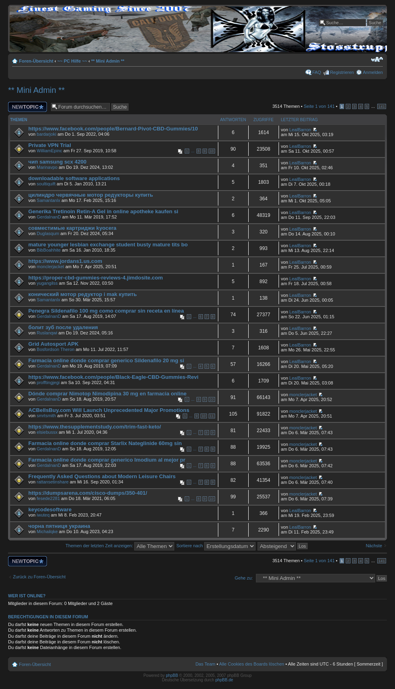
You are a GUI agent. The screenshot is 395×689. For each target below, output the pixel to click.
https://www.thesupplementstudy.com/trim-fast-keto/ (94, 427)
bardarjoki (46, 134)
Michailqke (47, 531)
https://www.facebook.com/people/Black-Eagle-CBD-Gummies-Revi (113, 377)
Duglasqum (48, 233)
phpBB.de (224, 680)
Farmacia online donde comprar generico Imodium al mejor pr (106, 460)
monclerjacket (50, 266)
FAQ (316, 72)
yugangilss (47, 283)
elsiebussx (47, 432)
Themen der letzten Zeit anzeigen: (119, 545)
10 (212, 151)
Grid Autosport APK (53, 344)
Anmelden (373, 72)
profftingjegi (48, 382)
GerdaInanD (49, 216)
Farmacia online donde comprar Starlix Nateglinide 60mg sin (105, 443)
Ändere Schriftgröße (377, 59)
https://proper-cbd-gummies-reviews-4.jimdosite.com (95, 278)
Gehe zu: (243, 578)
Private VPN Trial (49, 145)
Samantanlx (48, 200)
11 (212, 416)
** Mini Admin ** (108, 61)
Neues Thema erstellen (27, 107)
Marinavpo (47, 167)
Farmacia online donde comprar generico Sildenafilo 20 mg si (106, 360)
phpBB (172, 675)
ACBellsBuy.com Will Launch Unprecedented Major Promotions (108, 410)
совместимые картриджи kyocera (72, 228)
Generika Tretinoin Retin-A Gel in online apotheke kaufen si (103, 211)
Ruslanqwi (47, 332)
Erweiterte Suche (366, 28)
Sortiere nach (215, 545)
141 (381, 106)
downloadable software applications (74, 178)
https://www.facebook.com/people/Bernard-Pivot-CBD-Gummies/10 (113, 129)
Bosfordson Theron (55, 349)
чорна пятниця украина (59, 526)
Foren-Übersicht (36, 61)
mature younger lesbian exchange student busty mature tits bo (108, 245)
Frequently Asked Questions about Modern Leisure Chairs (101, 476)
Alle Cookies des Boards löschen (251, 664)
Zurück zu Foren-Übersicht (39, 576)
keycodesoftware (50, 509)
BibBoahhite (49, 250)
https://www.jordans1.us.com (65, 261)
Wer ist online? (27, 595)
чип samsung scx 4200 (57, 162)
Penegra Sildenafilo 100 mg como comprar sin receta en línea (106, 311)
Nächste (374, 545)
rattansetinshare (53, 481)
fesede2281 (48, 498)
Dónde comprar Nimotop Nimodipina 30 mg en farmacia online (107, 394)
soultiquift (46, 183)
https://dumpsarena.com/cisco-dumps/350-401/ (87, 493)
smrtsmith (46, 415)
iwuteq (43, 515)
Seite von (319, 106)
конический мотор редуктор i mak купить (82, 294)
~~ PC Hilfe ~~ (72, 61)
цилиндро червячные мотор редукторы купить (90, 195)
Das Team (205, 664)
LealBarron (300, 129)
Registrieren (342, 72)
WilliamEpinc (49, 150)
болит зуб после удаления (63, 327)
